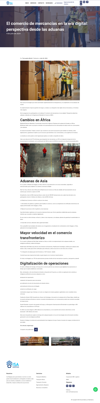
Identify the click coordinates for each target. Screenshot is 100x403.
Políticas (68, 390)
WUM (67, 379)
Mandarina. (91, 399)
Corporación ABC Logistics (72, 377)
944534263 (59, 3)
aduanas (75, 102)
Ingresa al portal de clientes (69, 3)
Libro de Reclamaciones (72, 392)
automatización (49, 125)
